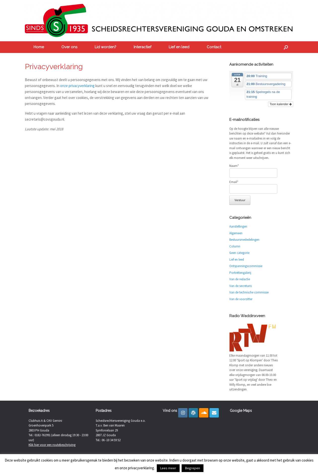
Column (234, 246)
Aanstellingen (238, 226)
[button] (285, 47)
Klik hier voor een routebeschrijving (52, 445)
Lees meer (168, 468)
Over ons (69, 47)
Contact (214, 47)
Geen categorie (239, 253)
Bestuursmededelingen (244, 240)
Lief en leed (179, 47)
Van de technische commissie (249, 292)
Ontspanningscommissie (245, 266)
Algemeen (235, 233)
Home (39, 47)
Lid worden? (105, 47)
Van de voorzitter (240, 299)
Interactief (142, 47)
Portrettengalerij (240, 273)
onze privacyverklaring (77, 85)
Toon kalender (281, 104)
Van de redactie (239, 279)
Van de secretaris (240, 286)
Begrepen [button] (192, 468)
